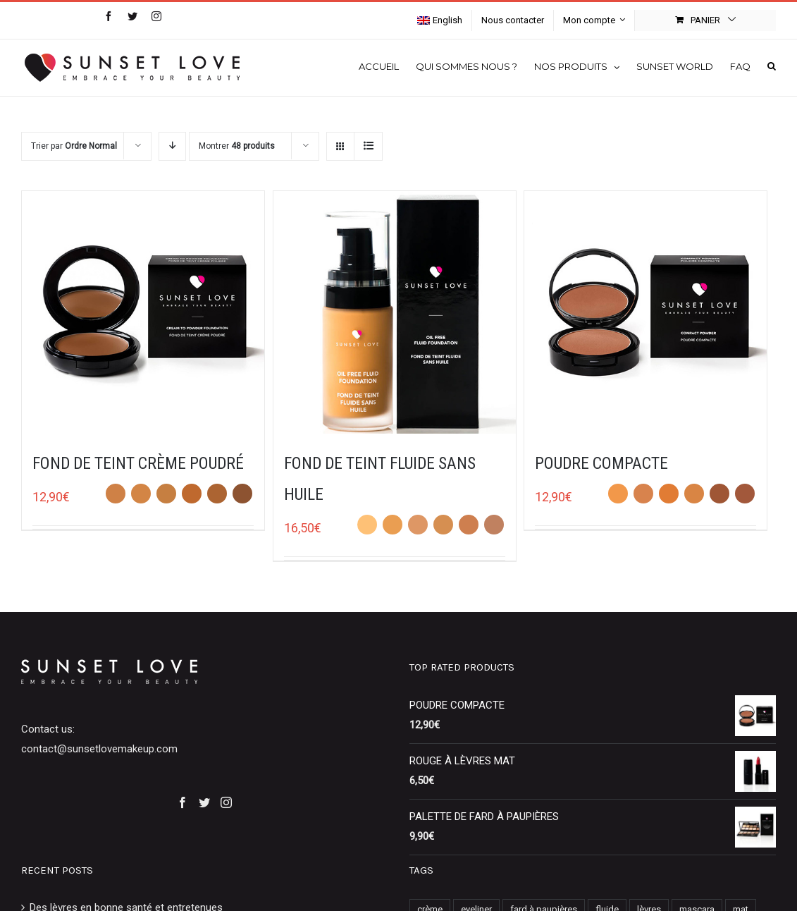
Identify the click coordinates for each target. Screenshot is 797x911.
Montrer (237, 146)
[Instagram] (226, 802)
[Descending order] (172, 146)
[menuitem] (439, 20)
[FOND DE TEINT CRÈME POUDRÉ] (143, 312)
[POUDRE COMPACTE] (645, 312)
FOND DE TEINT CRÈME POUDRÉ (138, 463)
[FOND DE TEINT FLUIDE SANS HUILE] (394, 312)
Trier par (74, 146)
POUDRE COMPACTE (601, 463)
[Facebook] (182, 802)
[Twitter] (204, 802)
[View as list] (368, 146)
